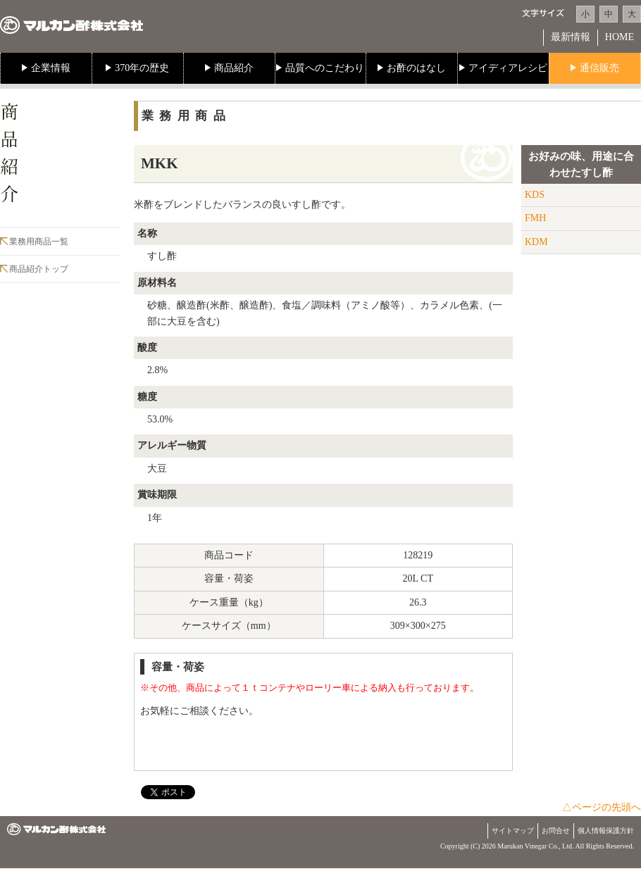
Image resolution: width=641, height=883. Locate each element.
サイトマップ (513, 830)
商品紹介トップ (38, 269)
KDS (534, 194)
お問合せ (556, 830)
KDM (536, 242)
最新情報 (570, 37)
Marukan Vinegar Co (526, 846)
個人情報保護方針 (606, 830)
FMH (535, 218)
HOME (619, 37)
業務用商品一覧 (38, 241)
